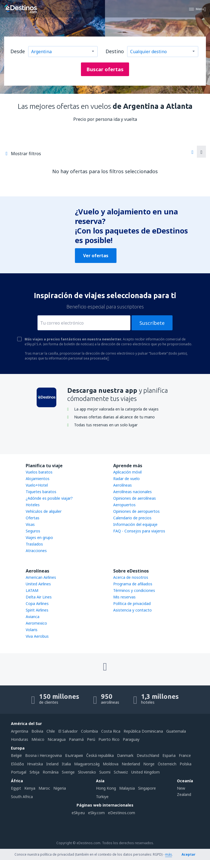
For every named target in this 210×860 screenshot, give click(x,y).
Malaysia (127, 788)
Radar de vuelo (126, 478)
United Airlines (38, 583)
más (168, 854)
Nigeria (59, 788)
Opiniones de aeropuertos (136, 511)
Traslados (34, 544)
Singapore (147, 788)
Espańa (169, 755)
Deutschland (148, 755)
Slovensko (87, 772)
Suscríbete (152, 323)
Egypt (16, 788)
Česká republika (100, 755)
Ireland (52, 763)
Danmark (125, 755)
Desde (17, 51)
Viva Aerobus (37, 636)
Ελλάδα (17, 763)
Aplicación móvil (127, 472)
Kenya (29, 788)
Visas (30, 524)
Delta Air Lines (39, 597)
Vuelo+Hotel (37, 485)
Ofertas (32, 517)
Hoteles (33, 504)
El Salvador (68, 731)
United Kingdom (145, 772)
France (185, 755)
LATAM (32, 590)
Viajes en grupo (39, 537)
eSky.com (96, 812)
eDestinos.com (121, 812)
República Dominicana (143, 731)
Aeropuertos (124, 504)
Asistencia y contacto (132, 610)
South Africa (22, 796)
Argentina (19, 731)
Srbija (34, 772)
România (51, 772)
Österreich (167, 763)
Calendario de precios (132, 517)
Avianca (32, 616)
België (16, 755)
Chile (50, 731)
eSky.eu (78, 812)
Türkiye (102, 796)
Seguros (33, 531)
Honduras (19, 739)
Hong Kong (106, 788)
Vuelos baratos (39, 472)
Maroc (44, 788)
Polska (185, 763)
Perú (91, 739)
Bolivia (37, 731)
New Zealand (184, 791)
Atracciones (36, 550)
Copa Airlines (37, 603)
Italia (66, 763)
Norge (148, 763)
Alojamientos (37, 478)
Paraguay (131, 739)
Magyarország (87, 763)
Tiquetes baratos (41, 491)
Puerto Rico (108, 739)
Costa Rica (110, 731)
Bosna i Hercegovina (43, 755)
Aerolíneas (122, 485)
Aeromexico (36, 623)
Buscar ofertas (105, 69)
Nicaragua (57, 739)
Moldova (110, 763)
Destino (115, 51)
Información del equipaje (135, 524)
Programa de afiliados (132, 583)
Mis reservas (124, 597)
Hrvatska (35, 763)
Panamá (76, 739)
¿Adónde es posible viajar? (49, 498)
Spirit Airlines (37, 610)
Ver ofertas (95, 256)
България (74, 755)
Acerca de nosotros (130, 577)
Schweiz (121, 772)
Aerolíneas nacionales (132, 491)
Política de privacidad (132, 603)
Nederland (131, 763)
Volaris (31, 629)
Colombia (89, 731)
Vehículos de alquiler (44, 511)
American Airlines (41, 577)
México (37, 739)
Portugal (18, 772)
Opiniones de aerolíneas (134, 498)
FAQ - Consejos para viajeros (139, 531)
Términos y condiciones (134, 590)
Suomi (104, 772)
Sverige (68, 772)
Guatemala (176, 731)
